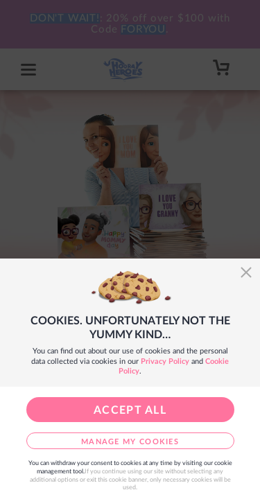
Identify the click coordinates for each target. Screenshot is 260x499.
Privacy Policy (165, 361)
